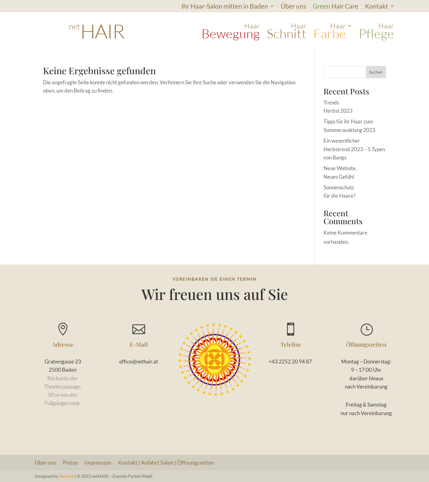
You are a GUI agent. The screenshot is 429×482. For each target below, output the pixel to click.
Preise (70, 463)
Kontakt (376, 7)
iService (66, 476)
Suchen (376, 72)
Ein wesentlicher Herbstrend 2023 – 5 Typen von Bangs (354, 148)
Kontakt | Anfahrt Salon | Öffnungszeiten (166, 463)
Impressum (97, 463)
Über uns (293, 7)
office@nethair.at (138, 361)
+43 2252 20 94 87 (290, 361)
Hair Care (335, 7)
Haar (231, 31)
